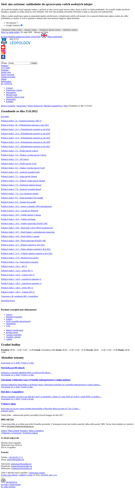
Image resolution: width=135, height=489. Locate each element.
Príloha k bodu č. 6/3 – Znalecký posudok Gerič (20, 172)
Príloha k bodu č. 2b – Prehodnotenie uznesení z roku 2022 (25, 125)
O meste (9, 88)
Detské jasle (6, 72)
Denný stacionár (7, 75)
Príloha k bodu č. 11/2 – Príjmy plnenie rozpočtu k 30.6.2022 (26, 249)
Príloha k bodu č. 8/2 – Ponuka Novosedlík (18, 202)
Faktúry (9, 319)
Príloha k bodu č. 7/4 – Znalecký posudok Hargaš (21, 189)
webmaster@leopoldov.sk (21, 468)
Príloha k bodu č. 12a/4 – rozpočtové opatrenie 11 (21, 279)
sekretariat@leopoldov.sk (21, 464)
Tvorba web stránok (9, 475)
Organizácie (11, 99)
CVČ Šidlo (5, 68)
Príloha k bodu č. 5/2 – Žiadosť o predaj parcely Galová (23, 155)
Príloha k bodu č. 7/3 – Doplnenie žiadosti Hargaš (21, 185)
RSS (60, 37)
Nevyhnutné (11, 23)
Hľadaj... (4, 63)
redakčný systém (26, 475)
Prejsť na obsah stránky (10, 32)
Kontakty (5, 37)
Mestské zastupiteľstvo (53, 106)
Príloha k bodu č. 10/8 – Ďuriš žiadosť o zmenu (20, 236)
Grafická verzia (29, 37)
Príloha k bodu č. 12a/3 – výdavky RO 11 (18, 275)
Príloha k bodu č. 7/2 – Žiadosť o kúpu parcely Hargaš (23, 181)
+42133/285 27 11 (15, 457)
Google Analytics (13, 25)
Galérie (9, 339)
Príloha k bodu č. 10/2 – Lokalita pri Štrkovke (19, 211)
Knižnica (4, 65)
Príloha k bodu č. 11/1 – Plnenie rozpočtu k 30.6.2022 (23, 245)
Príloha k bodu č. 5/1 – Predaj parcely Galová (19, 151)
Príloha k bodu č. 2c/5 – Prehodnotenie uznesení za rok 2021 (25, 146)
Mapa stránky (53, 37)
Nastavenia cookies (37, 473)
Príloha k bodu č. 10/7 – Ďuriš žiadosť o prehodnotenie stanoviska (28, 232)
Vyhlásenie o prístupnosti (11, 433)
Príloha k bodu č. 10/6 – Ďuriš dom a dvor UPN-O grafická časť (27, 228)
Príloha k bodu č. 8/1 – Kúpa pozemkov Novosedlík (22, 198)
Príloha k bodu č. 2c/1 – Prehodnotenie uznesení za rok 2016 (25, 129)
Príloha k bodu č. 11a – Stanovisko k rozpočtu (19, 262)
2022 (66, 106)
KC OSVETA (6, 84)
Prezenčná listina (8, 301)
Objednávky (11, 324)
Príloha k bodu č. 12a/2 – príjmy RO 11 (17, 271)
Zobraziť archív (7, 411)
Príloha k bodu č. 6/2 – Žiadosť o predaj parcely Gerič (23, 168)
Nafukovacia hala (8, 77)
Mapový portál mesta (14, 330)
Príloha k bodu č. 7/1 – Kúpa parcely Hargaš (19, 176)
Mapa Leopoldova (36, 431)
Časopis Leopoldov (14, 335)
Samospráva (11, 92)
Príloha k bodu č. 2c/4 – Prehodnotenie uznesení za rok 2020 (25, 142)
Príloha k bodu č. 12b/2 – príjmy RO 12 (17, 288)
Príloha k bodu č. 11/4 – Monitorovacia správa (20, 258)
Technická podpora (30, 433)
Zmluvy (9, 314)
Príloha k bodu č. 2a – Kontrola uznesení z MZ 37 (21, 121)
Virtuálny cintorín (13, 337)
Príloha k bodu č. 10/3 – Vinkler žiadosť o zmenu (21, 215)
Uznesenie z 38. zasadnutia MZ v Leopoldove (19, 296)
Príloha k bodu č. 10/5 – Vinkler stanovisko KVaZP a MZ (24, 223)
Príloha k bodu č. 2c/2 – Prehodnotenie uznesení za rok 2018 (25, 134)
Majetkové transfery (14, 317)
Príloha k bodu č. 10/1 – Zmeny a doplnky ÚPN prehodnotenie (26, 206)
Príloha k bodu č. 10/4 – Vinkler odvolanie (18, 219)
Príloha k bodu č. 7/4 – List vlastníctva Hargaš (20, 194)
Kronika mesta (12, 332)
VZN (8, 326)
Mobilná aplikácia (16, 37)
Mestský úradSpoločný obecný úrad (15, 96)
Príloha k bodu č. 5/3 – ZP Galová (15, 159)
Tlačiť (38, 37)
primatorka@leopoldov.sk (21, 466)
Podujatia (5, 70)
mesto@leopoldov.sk (15, 460)
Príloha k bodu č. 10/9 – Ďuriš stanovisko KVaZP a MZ (23, 241)
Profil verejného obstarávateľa (18, 321)
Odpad (3, 79)
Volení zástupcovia (35, 106)
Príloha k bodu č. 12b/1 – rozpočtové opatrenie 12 (21, 283)
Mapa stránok (13, 431)
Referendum (6, 81)
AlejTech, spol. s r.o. (49, 475)
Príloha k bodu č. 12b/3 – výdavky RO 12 (18, 292)
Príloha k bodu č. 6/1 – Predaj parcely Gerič (18, 164)
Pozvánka (5, 116)
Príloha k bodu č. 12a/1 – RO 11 (14, 266)
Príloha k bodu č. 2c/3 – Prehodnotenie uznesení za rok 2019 (25, 138)
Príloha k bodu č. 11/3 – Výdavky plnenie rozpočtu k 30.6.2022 (26, 253)
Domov (4, 431)
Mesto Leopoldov (8, 106)
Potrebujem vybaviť (14, 90)
